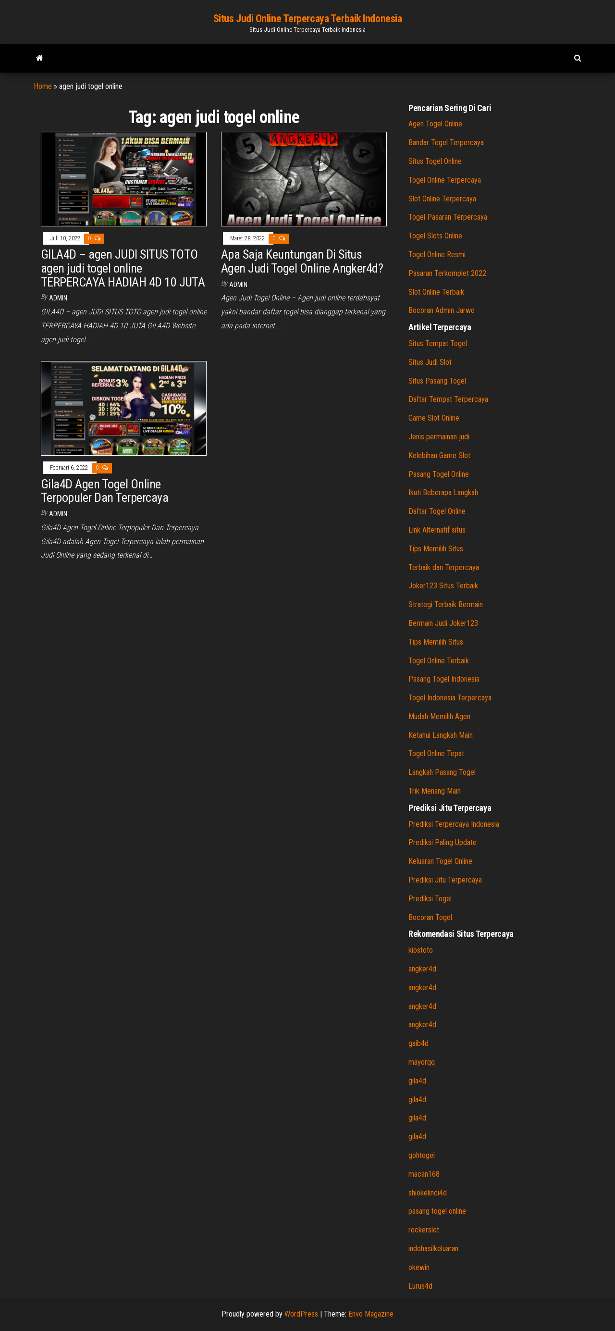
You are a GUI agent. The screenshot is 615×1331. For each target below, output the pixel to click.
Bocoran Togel (430, 917)
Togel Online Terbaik (438, 660)
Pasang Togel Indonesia (444, 679)
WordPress (301, 1314)
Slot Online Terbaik (436, 292)
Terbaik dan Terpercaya (443, 567)
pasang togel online (437, 1211)
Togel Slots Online (435, 235)
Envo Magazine (371, 1314)
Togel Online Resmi (437, 254)
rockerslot (423, 1229)
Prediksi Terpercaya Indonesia (453, 824)
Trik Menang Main (434, 791)
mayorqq (421, 1062)
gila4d (417, 1080)
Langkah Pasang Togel (442, 772)
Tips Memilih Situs (435, 548)
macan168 (424, 1174)
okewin (419, 1267)
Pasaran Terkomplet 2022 (447, 273)
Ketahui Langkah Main (440, 735)
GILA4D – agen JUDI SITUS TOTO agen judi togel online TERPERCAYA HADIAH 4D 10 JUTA (123, 268)
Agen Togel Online (435, 123)
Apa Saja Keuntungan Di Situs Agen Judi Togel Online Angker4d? (302, 261)
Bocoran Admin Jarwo (441, 310)
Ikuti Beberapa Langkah (443, 492)
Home (43, 86)
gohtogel (421, 1155)
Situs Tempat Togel (437, 343)
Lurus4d (420, 1286)
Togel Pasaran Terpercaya (447, 217)
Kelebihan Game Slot (439, 455)
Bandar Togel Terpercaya (446, 142)
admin (58, 298)
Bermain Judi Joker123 (443, 623)
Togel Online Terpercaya (444, 180)
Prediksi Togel (430, 898)
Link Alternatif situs (437, 530)
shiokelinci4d (427, 1192)
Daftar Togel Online (437, 511)
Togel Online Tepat (436, 753)
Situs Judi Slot (430, 362)
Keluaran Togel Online (440, 861)
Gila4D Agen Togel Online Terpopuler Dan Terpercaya (104, 491)
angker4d (422, 968)
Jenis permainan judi (438, 436)
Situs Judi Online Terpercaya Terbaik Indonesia (307, 18)
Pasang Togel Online (438, 474)
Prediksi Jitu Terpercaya (445, 879)
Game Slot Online (433, 418)
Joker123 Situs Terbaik (443, 585)
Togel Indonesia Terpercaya (450, 697)
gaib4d (418, 1043)
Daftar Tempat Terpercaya (448, 399)
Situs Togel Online (435, 161)
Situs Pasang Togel (437, 381)
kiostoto (420, 950)
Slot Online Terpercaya (442, 198)
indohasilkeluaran (433, 1248)
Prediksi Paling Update (442, 842)
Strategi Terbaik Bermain (445, 604)
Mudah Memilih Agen (439, 716)
